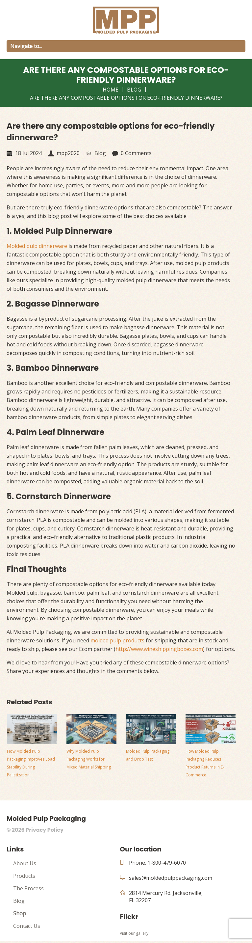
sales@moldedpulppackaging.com (170, 877)
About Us (24, 863)
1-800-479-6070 (166, 862)
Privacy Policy (44, 830)
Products (24, 875)
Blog (134, 89)
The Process (28, 888)
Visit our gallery (134, 933)
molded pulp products (117, 640)
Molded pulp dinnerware (37, 246)
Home (110, 89)
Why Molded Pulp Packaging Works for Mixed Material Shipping (88, 759)
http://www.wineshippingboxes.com (159, 649)
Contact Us (26, 926)
